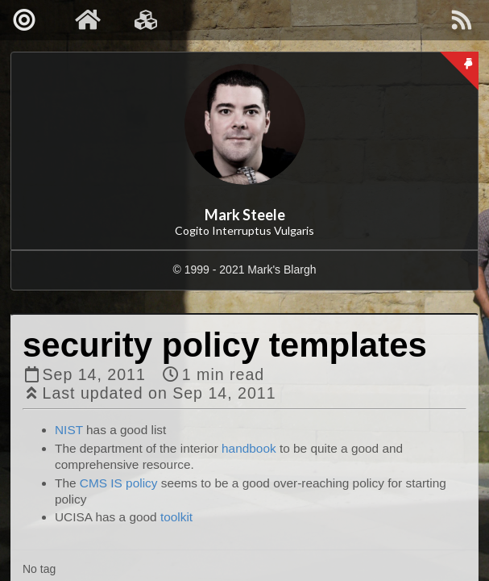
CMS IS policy (119, 483)
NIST (69, 430)
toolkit (176, 517)
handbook (249, 448)
